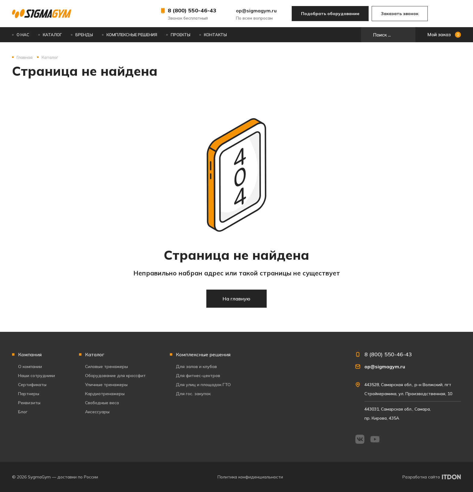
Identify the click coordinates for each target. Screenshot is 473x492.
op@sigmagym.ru (256, 11)
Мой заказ (444, 35)
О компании (30, 366)
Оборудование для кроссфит (115, 375)
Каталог (52, 34)
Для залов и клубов (196, 366)
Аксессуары (97, 411)
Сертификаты (32, 384)
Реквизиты (29, 402)
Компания (30, 354)
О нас (23, 34)
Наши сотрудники (36, 375)
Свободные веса (102, 402)
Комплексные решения (131, 34)
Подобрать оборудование (330, 13)
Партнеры (28, 393)
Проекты (180, 34)
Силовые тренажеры (106, 366)
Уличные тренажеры (106, 384)
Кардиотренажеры (105, 393)
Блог (22, 411)
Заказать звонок (399, 13)
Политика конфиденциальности (250, 477)
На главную (236, 299)
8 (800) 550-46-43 (192, 10)
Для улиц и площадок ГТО (203, 384)
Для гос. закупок (193, 393)
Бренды (84, 34)
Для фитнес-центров (198, 375)
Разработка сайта (421, 477)
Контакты (215, 34)
